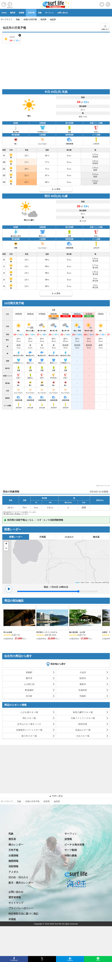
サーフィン (49, 13)
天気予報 (31, 13)
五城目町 (82, 690)
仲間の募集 (70, 855)
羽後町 (82, 696)
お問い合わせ (62, 13)
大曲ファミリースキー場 (83, 718)
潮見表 (12, 13)
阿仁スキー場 (29, 718)
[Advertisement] (56, 65)
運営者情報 (14, 897)
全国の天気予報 (32, 801)
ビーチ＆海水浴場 (74, 844)
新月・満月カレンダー (20, 882)
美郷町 (29, 672)
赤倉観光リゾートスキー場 (29, 730)
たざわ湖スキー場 (29, 712)
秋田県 (47, 801)
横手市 (29, 678)
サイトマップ (15, 903)
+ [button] (6, 544)
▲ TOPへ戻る (56, 796)
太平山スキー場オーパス (29, 724)
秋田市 (82, 678)
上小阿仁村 (29, 684)
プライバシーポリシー (20, 908)
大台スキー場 (82, 736)
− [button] (6, 548)
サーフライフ (7, 801)
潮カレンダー (15, 844)
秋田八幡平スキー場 (83, 712)
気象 (40, 13)
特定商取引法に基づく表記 (23, 913)
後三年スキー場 (29, 736)
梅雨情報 (13, 861)
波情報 (21, 13)
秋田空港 (82, 724)
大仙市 (82, 672)
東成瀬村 (29, 690)
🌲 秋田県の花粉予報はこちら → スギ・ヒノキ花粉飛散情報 (33, 520)
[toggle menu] (108, 3)
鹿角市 (82, 684)
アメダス (13, 872)
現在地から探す (58, 664)
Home (4, 13)
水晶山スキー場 (82, 730)
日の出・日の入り (18, 877)
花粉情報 (13, 866)
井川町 (29, 696)
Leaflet (77, 582)
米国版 (12, 919)
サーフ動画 (70, 850)
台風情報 (13, 855)
